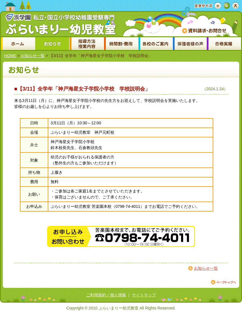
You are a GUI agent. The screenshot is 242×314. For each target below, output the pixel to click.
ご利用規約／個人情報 (106, 295)
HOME (10, 55)
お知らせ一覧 (33, 55)
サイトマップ (144, 295)
